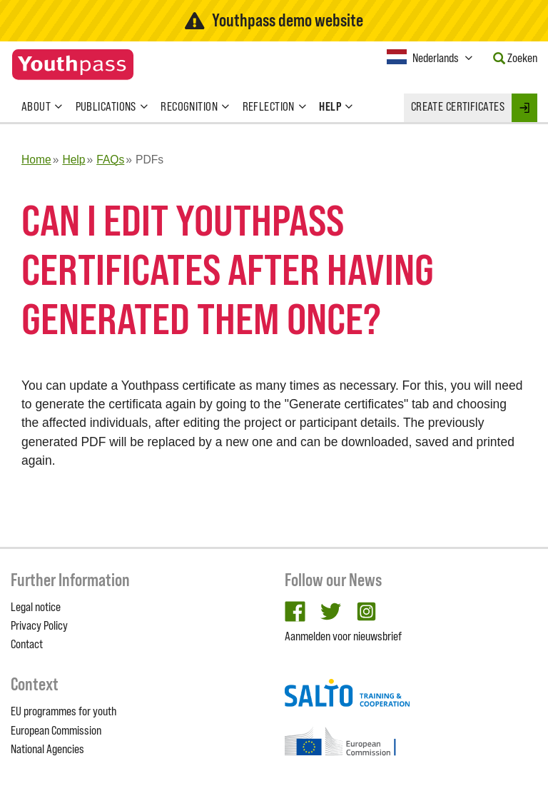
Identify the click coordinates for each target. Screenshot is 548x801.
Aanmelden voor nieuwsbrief (343, 636)
